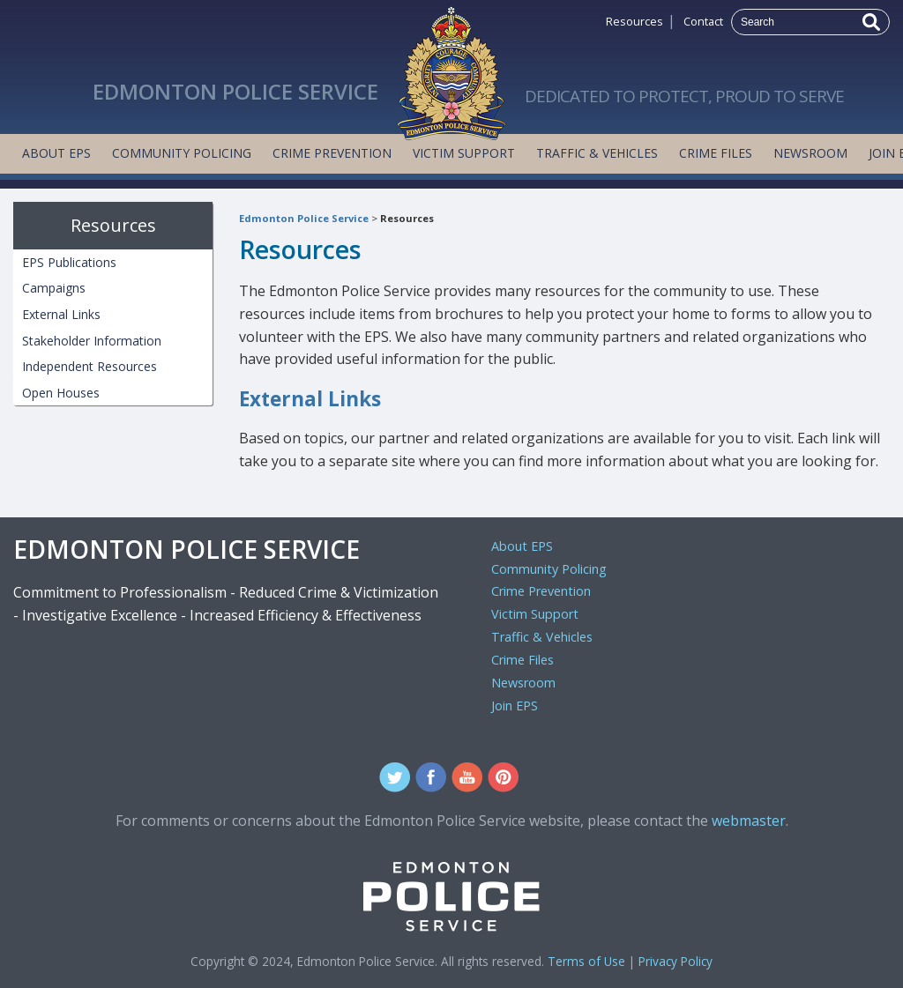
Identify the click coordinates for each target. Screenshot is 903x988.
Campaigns (54, 287)
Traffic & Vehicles (597, 153)
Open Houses (61, 392)
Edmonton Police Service (304, 218)
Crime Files (715, 153)
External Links (310, 398)
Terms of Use (586, 961)
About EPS (56, 153)
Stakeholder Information (91, 340)
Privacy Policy (675, 961)
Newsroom (810, 153)
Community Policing (181, 153)
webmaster (749, 820)
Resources (634, 21)
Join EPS (514, 705)
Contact (703, 21)
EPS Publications (69, 262)
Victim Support (464, 153)
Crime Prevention (332, 153)
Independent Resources (89, 366)
